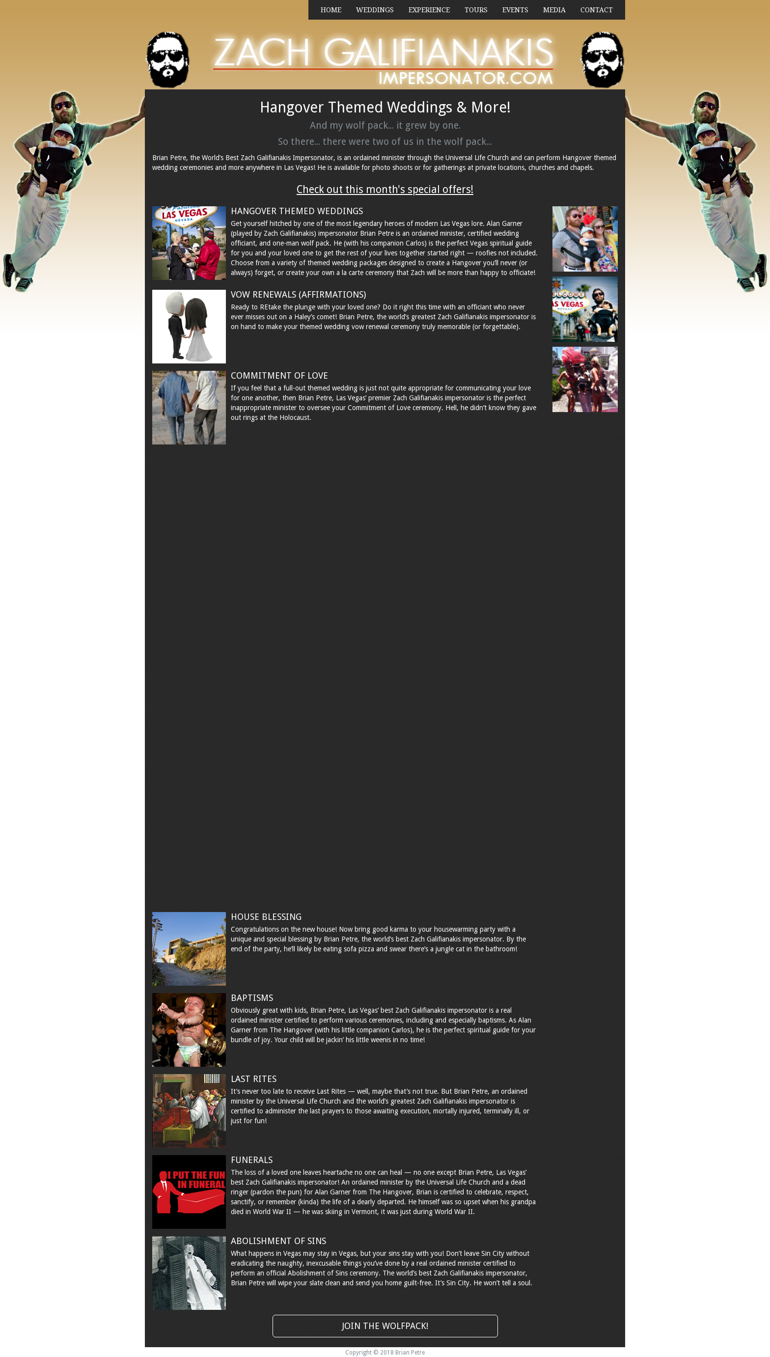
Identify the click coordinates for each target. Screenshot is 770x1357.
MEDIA (554, 10)
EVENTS (515, 10)
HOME (331, 10)
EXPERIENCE (429, 10)
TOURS (476, 10)
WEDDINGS (375, 10)
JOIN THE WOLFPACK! (385, 1326)
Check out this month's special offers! (385, 189)
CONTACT (596, 10)
